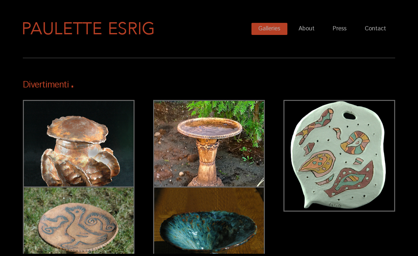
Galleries (269, 28)
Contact (375, 28)
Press (339, 28)
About (306, 28)
